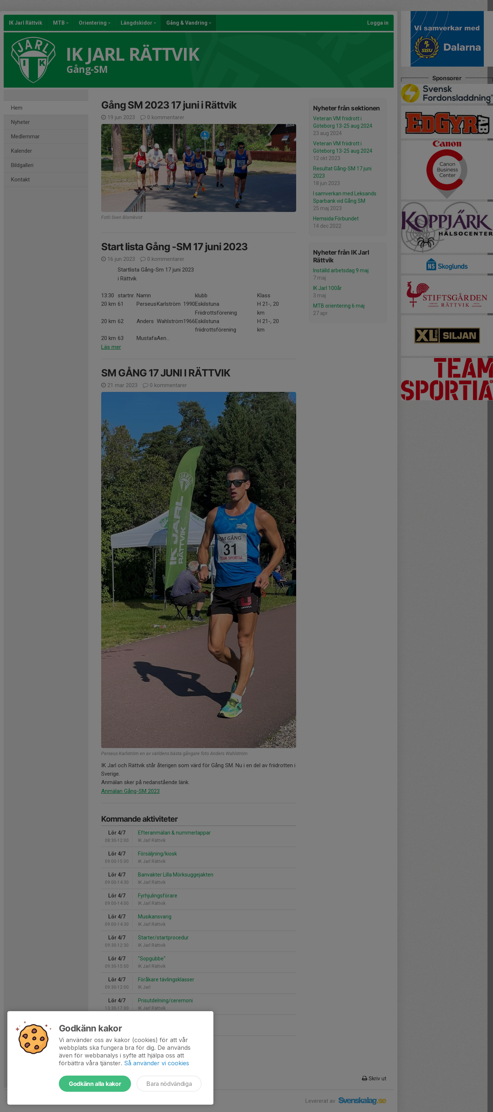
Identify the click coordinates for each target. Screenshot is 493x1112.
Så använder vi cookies (156, 1063)
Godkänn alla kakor (95, 1083)
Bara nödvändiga (169, 1083)
